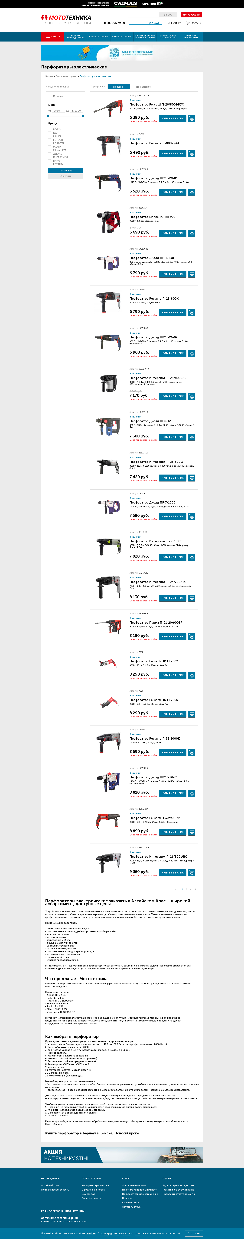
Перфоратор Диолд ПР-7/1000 (152, 502)
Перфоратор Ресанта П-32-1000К (155, 738)
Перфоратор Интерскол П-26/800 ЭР (157, 462)
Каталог (53, 37)
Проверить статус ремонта (179, 1194)
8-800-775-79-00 (114, 23)
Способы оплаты (91, 1198)
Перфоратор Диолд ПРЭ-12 (150, 421)
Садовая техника (98, 37)
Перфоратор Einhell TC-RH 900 (153, 217)
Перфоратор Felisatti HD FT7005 (154, 700)
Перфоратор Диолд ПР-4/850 (152, 258)
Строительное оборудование (168, 37)
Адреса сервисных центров (178, 1185)
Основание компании (134, 1185)
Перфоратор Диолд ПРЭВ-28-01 (154, 777)
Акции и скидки (130, 1202)
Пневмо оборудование (75, 37)
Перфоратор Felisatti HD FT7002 (154, 661)
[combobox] (145, 22)
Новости (127, 1198)
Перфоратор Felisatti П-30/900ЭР (155, 818)
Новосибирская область (55, 1189)
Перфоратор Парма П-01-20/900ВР (156, 622)
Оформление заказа (93, 1189)
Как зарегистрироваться (95, 1185)
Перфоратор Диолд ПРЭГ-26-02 (154, 337)
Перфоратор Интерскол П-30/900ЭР (157, 541)
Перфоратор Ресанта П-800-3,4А (154, 143)
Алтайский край (50, 1185)
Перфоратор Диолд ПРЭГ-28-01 (154, 178)
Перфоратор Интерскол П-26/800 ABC (158, 856)
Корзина (194, 23)
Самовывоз (88, 1194)
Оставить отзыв (131, 1206)
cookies (91, 1233)
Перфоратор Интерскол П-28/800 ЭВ (157, 378)
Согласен (194, 1233)
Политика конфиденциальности (140, 1189)
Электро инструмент (191, 37)
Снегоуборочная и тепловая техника (145, 37)
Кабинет (174, 23)
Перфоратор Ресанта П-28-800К (154, 298)
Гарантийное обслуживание (178, 1189)
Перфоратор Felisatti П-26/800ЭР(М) (157, 104)
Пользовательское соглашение (140, 1194)
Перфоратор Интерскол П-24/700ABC (158, 582)
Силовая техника (121, 37)
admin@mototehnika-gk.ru (59, 1218)
